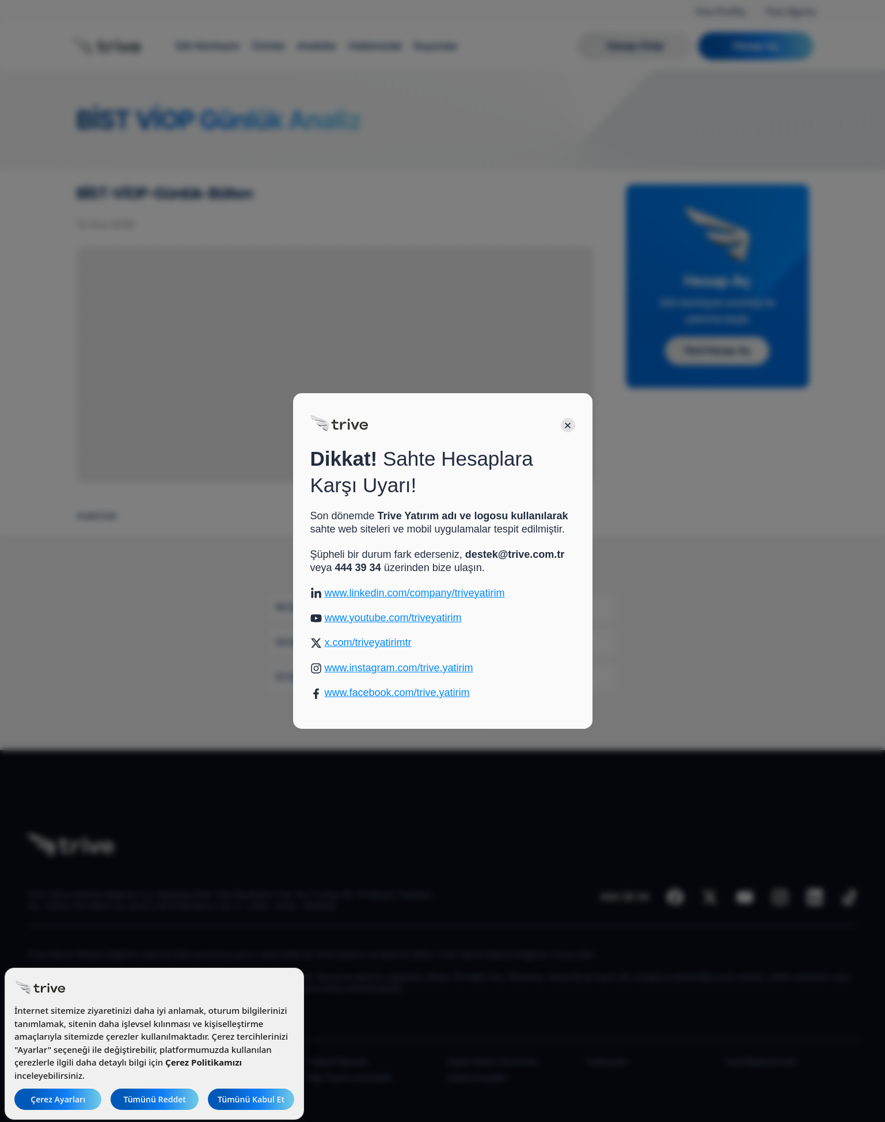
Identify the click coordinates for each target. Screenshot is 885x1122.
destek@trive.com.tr (515, 554)
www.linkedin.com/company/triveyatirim (415, 593)
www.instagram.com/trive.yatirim (399, 668)
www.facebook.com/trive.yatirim (397, 692)
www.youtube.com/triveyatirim (393, 617)
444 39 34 (358, 567)
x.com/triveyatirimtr (368, 642)
